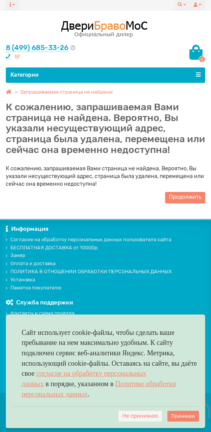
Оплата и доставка (31, 263)
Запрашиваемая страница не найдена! (66, 92)
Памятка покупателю (33, 288)
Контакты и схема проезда (40, 313)
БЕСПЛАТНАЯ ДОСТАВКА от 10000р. (52, 247)
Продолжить (185, 197)
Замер (15, 255)
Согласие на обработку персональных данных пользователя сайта (88, 239)
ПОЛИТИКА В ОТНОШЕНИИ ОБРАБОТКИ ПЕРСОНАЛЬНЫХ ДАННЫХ (89, 271)
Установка (20, 279)
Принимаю (183, 416)
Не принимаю (140, 416)
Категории (105, 74)
